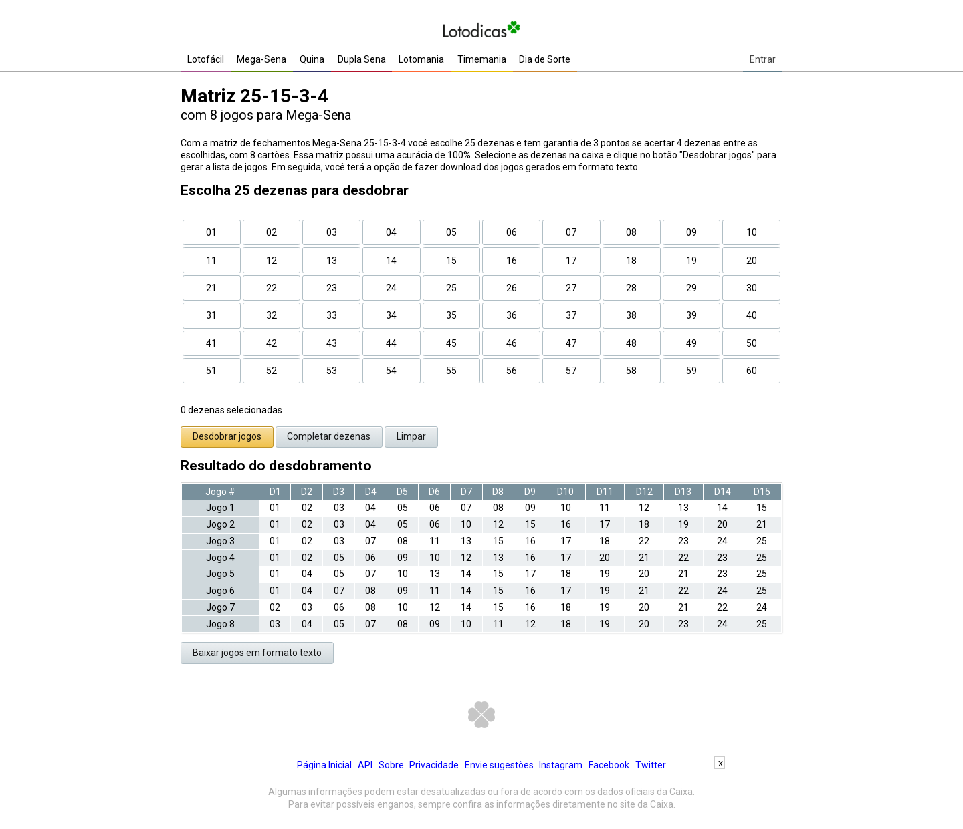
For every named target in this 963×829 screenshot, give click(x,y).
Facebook (608, 765)
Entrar (763, 59)
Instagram (560, 765)
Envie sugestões (499, 765)
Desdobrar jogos (227, 436)
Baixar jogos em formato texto (257, 652)
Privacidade (434, 765)
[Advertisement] (481, 799)
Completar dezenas (328, 436)
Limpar (411, 436)
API (365, 765)
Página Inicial (324, 765)
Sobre (391, 765)
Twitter (650, 765)
